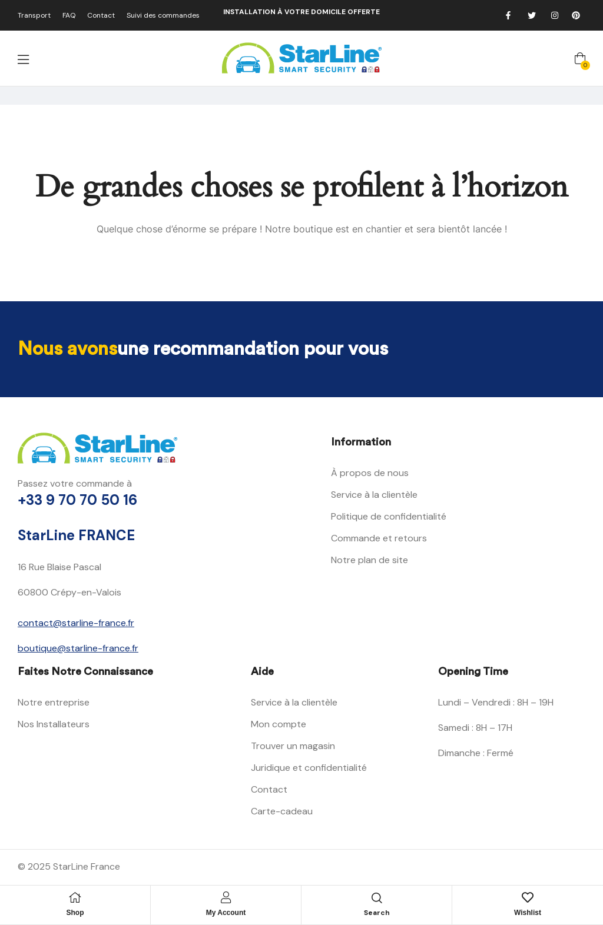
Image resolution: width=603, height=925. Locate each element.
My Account (226, 913)
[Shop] (75, 897)
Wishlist (527, 913)
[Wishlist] (528, 897)
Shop (75, 913)
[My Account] (226, 897)
